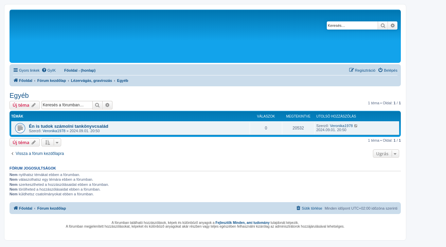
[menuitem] (48, 70)
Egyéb (19, 95)
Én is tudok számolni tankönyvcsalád (68, 126)
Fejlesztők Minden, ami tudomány (242, 223)
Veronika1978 (53, 131)
